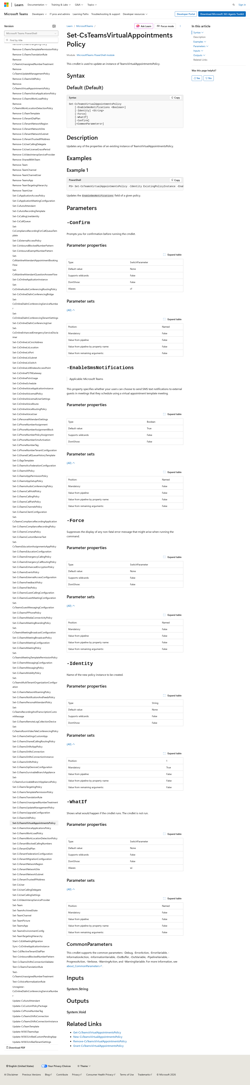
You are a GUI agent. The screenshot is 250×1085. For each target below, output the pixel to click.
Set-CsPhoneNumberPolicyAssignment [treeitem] (33, 434)
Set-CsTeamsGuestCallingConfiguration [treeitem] (33, 592)
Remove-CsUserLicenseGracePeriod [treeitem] (31, 149)
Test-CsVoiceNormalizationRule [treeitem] (28, 981)
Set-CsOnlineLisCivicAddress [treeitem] (27, 342)
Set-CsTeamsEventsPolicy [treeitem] (25, 572)
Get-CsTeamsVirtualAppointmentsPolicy (97, 1032)
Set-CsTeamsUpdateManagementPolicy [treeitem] (33, 807)
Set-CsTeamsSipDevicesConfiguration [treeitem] (32, 767)
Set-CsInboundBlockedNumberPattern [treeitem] (32, 245)
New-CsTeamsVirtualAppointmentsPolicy (97, 1036)
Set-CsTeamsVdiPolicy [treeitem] (24, 817)
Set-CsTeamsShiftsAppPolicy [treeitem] (27, 746)
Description (199, 37)
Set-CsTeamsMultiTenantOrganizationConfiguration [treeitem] (34, 682)
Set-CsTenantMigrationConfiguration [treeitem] (32, 859)
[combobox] (31, 33)
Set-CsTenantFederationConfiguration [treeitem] (32, 853)
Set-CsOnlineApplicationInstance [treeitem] (30, 279)
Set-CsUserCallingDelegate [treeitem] (26, 889)
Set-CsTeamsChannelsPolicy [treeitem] (27, 506)
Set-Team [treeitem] (17, 905)
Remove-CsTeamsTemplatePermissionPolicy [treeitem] (35, 49)
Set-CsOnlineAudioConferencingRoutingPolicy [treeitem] (34, 287)
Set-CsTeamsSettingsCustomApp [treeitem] (30, 736)
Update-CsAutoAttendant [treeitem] (26, 1000)
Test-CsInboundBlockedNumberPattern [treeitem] (33, 956)
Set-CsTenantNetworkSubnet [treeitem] (27, 874)
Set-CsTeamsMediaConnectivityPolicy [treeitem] (32, 617)
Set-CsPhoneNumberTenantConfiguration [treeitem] (34, 450)
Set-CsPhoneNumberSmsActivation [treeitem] (31, 439)
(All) (71, 310)
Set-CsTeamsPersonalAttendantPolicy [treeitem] (32, 702)
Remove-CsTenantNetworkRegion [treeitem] (30, 123)
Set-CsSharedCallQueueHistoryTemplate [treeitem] (33, 455)
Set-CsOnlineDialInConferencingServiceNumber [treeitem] (35, 304)
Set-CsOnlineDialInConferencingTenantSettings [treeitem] (35, 316)
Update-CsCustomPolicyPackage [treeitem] (29, 1006)
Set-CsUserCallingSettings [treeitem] (26, 895)
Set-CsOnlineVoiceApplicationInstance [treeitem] (32, 388)
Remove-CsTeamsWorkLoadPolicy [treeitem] (30, 98)
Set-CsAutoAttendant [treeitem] (24, 205)
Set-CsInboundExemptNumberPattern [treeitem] (32, 250)
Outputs (199, 55)
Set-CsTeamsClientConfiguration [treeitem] (29, 511)
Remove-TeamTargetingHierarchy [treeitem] (30, 185)
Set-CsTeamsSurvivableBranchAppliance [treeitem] (33, 772)
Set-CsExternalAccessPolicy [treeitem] (26, 240)
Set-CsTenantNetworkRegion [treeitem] (27, 864)
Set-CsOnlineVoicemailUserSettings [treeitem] (31, 398)
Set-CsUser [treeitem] (18, 884)
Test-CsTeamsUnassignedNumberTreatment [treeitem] (32, 974)
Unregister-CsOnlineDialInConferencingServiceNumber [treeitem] (35, 991)
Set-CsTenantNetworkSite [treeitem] (26, 869)
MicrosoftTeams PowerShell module (95, 55)
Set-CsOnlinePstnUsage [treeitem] (25, 378)
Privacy (76, 1074)
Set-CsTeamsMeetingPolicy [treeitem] (26, 648)
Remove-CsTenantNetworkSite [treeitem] (28, 128)
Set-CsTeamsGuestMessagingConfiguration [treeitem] (33, 605)
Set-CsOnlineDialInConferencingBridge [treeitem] (33, 294)
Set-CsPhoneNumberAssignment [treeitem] (30, 424)
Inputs (198, 50)
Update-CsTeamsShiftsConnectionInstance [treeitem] (35, 1021)
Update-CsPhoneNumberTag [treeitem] (27, 1011)
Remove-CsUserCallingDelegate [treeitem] (29, 144)
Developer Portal (186, 14)
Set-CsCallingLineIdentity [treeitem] (25, 216)
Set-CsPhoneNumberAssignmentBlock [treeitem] (32, 429)
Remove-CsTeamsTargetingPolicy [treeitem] (29, 44)
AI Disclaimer (11, 1074)
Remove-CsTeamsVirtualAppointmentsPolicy (100, 1041)
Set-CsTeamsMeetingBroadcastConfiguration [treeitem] (34, 630)
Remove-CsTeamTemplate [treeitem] (26, 113)
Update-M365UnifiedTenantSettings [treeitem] (31, 1041)
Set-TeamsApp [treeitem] (20, 925)
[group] (125, 186)
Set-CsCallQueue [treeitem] (21, 221)
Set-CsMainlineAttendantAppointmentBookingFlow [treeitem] (35, 260)
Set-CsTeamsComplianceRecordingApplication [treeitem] (34, 519)
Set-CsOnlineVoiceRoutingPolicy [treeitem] (29, 409)
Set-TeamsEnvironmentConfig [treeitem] (28, 930)
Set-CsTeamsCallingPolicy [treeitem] (25, 496)
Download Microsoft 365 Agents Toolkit (222, 14)
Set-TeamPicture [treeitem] (21, 920)
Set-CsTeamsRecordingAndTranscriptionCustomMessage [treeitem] (34, 712)
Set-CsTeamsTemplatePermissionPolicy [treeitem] (32, 792)
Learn (70, 26)
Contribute (62, 1074)
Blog (47, 1074)
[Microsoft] (6, 4)
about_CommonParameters (83, 966)
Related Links (200, 59)
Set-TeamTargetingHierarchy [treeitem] (27, 936)
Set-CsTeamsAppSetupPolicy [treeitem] (27, 481)
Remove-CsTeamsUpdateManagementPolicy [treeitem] (31, 71)
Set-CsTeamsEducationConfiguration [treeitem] (31, 551)
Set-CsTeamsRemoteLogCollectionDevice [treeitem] (34, 721)
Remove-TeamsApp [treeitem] (22, 180)
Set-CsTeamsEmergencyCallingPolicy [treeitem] (31, 556)
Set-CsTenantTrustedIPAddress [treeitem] (28, 879)
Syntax (198, 32)
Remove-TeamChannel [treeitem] (24, 169)
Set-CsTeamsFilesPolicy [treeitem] (24, 587)
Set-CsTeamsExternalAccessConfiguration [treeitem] (34, 577)
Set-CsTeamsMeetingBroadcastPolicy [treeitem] (32, 637)
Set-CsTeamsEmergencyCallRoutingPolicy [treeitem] (34, 562)
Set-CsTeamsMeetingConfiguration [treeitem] (31, 642)
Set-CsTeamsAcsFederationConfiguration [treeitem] (34, 465)
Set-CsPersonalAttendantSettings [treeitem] (30, 419)
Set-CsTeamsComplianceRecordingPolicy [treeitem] (34, 526)
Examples (199, 41)
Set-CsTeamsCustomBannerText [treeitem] (29, 537)
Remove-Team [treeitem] (20, 164)
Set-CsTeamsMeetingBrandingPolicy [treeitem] (31, 622)
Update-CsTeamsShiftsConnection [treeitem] (30, 1016)
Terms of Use (127, 1074)
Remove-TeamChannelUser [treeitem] (26, 175)
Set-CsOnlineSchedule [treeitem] (24, 383)
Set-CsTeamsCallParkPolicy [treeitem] (26, 501)
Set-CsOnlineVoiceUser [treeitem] (24, 414)
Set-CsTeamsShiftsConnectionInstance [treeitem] (32, 756)
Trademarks (144, 1074)
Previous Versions (31, 1074)
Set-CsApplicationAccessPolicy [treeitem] (28, 195)
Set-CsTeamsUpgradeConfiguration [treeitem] (31, 812)
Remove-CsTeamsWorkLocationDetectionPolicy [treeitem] (32, 106)
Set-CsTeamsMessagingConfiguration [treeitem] (32, 662)
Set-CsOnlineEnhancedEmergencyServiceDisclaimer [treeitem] (35, 332)
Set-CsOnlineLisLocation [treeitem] (25, 347)
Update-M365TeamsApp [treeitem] (25, 1031)
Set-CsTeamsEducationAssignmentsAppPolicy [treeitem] (34, 544)
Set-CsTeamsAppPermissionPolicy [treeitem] (30, 476)
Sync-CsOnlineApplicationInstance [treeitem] (30, 946)
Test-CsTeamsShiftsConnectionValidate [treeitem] (32, 961)
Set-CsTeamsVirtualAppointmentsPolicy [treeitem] (33, 823)
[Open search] (233, 5)
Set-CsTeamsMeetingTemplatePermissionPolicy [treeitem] (34, 655)
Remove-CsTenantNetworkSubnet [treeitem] (30, 133)
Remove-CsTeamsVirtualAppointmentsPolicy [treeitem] (31, 86)
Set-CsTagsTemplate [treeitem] (23, 460)
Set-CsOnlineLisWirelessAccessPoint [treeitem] (31, 367)
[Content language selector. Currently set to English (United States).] (20, 1066)
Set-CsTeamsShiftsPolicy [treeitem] (25, 761)
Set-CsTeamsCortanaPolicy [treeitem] (26, 531)
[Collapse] (54, 26)
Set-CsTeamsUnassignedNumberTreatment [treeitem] (35, 802)
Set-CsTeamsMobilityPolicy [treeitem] (26, 673)
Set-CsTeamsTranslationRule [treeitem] (27, 797)
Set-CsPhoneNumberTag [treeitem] (25, 445)
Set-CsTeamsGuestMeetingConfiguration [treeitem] (34, 597)
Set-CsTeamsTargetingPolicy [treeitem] (27, 786)
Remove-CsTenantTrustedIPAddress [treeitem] (31, 139)
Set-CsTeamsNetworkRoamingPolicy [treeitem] (31, 692)
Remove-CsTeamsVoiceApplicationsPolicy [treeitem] (34, 93)
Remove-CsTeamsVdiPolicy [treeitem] (26, 78)
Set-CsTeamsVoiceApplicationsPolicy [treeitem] (31, 828)
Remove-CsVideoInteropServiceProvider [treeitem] (33, 154)
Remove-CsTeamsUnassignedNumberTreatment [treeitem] (32, 62)
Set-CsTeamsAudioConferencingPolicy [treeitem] (32, 486)
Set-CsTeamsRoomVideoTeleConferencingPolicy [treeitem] (35, 729)
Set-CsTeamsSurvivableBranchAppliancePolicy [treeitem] (34, 779)
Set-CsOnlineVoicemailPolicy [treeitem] (27, 393)
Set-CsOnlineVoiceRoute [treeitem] (25, 403)
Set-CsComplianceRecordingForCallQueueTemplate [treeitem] (34, 231)
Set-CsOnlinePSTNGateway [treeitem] (26, 373)
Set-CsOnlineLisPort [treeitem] (23, 352)
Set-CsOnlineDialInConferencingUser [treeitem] (32, 323)
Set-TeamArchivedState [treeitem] (25, 910)
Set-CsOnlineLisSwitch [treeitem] (24, 362)
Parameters (201, 46)
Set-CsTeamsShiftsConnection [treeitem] (28, 751)
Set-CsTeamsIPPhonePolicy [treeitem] (26, 612)
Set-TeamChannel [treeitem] (21, 915)
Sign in (242, 4)
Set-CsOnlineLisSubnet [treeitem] (24, 357)
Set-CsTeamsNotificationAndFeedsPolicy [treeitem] (33, 697)
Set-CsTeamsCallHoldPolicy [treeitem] (26, 491)
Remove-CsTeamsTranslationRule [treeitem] (29, 54)
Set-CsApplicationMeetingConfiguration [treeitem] (33, 200)
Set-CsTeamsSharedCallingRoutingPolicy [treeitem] (33, 741)
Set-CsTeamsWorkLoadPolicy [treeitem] (27, 833)
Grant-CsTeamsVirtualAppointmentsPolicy (98, 1045)
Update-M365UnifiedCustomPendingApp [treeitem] (34, 1036)
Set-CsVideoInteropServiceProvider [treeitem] (31, 900)
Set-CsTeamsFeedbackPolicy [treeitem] (27, 582)
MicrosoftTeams (84, 26)
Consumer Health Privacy (99, 1074)
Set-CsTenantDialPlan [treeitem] (23, 848)
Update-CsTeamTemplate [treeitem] (25, 1026)
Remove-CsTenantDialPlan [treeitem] (26, 118)
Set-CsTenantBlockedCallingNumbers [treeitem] (32, 843)
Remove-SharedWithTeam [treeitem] (26, 159)
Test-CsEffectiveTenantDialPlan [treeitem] (28, 951)
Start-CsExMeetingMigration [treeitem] (27, 941)
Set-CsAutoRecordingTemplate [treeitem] (28, 211)
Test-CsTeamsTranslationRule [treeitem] (27, 966)
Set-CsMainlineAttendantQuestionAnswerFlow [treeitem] (34, 272)
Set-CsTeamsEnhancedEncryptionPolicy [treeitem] (33, 567)
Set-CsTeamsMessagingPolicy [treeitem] (28, 667)
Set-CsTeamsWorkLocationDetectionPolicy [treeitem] (34, 838)
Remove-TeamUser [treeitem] (22, 190)
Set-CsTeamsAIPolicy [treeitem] (23, 470)
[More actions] (180, 26)
